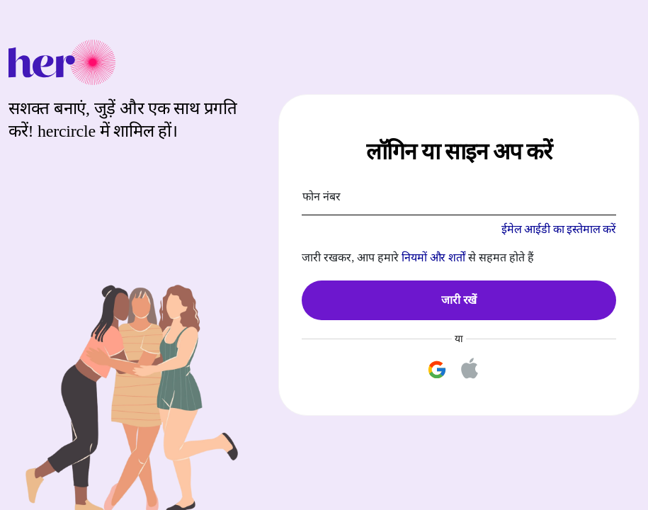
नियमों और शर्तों (433, 257)
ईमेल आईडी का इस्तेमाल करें (558, 229)
